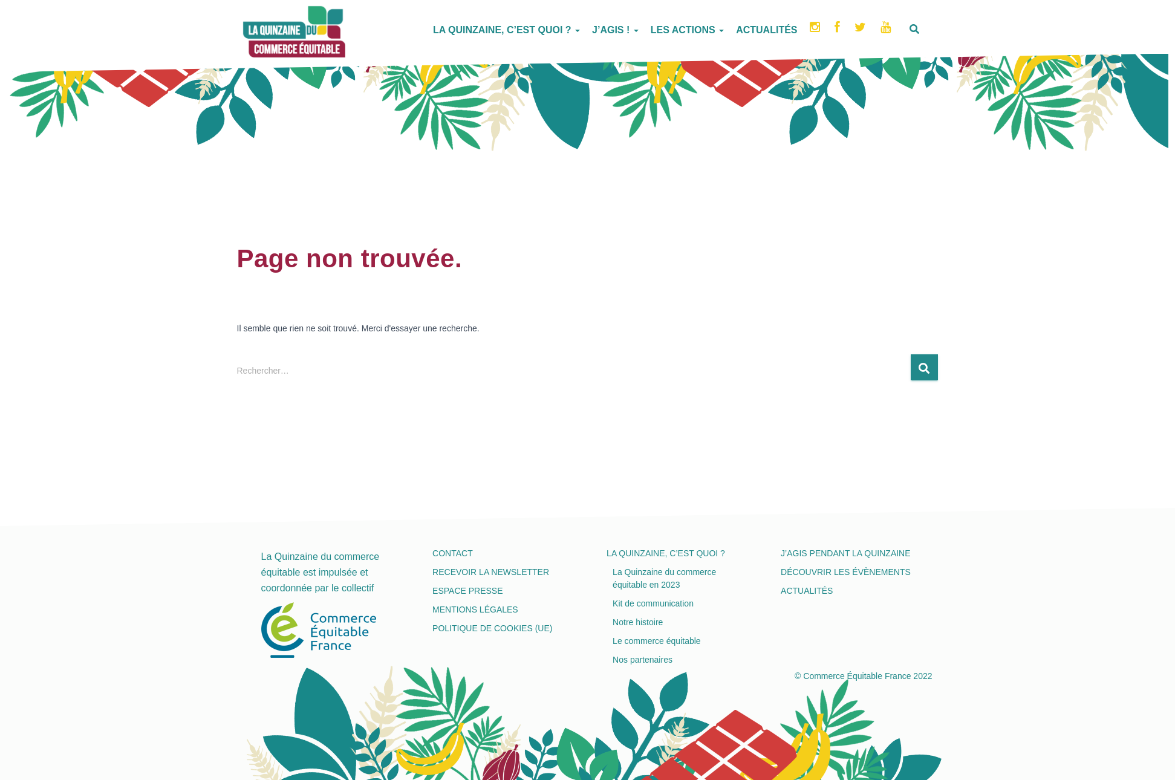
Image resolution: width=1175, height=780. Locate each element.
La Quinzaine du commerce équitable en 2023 (664, 578)
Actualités (766, 30)
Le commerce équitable (657, 641)
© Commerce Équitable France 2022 (863, 676)
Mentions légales (475, 609)
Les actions (687, 30)
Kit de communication (653, 603)
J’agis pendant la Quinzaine (845, 553)
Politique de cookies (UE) (492, 628)
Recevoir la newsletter (490, 572)
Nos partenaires (642, 660)
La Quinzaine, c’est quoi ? (506, 30)
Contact (452, 553)
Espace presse (467, 591)
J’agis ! (615, 30)
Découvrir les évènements (846, 572)
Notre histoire (638, 622)
